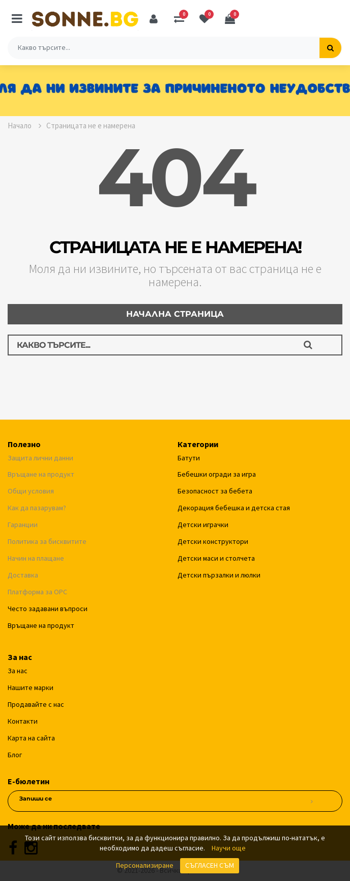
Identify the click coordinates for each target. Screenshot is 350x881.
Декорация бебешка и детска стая (234, 507)
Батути (189, 457)
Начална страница (175, 314)
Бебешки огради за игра (217, 474)
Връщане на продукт (41, 625)
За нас (17, 670)
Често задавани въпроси (48, 608)
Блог (15, 754)
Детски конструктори (213, 541)
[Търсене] (330, 48)
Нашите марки (30, 687)
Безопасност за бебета (215, 490)
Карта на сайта (31, 737)
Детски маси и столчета (216, 558)
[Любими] (204, 19)
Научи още (229, 847)
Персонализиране (144, 865)
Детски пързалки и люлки (219, 575)
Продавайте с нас (36, 704)
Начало (24, 125)
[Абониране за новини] (312, 801)
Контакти (23, 721)
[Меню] (17, 19)
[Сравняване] (179, 19)
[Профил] (153, 19)
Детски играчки (203, 524)
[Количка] (230, 19)
